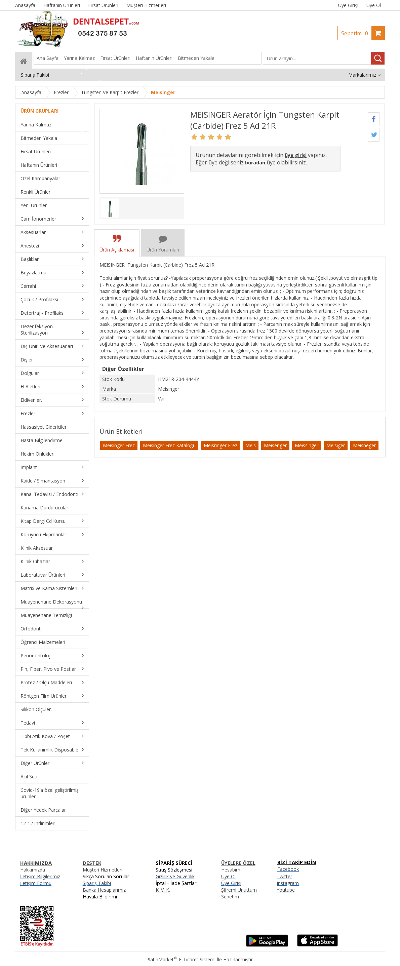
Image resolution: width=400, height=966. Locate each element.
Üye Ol (373, 5)
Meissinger (306, 445)
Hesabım (230, 869)
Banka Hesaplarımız (104, 890)
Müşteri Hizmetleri (102, 869)
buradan (255, 162)
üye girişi (296, 155)
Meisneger (364, 445)
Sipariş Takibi (97, 883)
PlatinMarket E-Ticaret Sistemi (180, 959)
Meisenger (275, 445)
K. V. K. (163, 890)
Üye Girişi (348, 5)
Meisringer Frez (220, 445)
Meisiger (335, 445)
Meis (250, 445)
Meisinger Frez (119, 445)
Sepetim (356, 33)
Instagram (288, 883)
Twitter (284, 876)
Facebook (288, 869)
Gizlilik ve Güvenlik (175, 876)
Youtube (286, 890)
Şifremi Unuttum (239, 890)
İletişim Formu (35, 883)
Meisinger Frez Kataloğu (169, 445)
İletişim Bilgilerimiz (40, 876)
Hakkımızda (32, 869)
